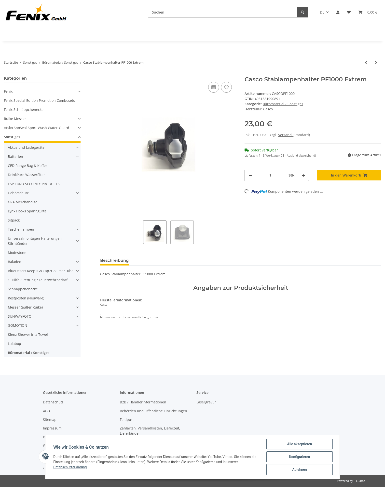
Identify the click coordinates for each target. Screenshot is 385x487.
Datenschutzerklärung (70, 467)
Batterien (15, 156)
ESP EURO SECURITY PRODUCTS (34, 183)
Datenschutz (53, 402)
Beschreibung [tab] (114, 260)
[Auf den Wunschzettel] (226, 87)
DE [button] (322, 12)
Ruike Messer (15, 118)
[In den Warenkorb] (349, 175)
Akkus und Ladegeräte (26, 147)
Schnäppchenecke (23, 289)
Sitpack (14, 220)
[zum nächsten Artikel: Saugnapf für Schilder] (376, 62)
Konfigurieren (299, 457)
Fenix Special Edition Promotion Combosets (39, 100)
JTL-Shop (359, 481)
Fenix (8, 91)
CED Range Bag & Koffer (27, 165)
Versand (285, 135)
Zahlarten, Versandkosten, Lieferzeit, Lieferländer (150, 431)
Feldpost (127, 419)
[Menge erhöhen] (303, 175)
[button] (337, 12)
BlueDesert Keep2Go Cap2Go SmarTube (40, 270)
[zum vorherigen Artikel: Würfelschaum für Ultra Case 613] (366, 62)
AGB (46, 411)
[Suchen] (222, 12)
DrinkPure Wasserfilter (26, 174)
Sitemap (49, 419)
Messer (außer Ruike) (25, 307)
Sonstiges (12, 136)
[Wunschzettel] (349, 12)
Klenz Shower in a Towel (28, 334)
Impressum (52, 428)
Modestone (17, 252)
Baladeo (14, 261)
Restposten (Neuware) (26, 298)
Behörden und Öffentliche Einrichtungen (153, 411)
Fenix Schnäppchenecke (23, 109)
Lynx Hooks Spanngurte (27, 211)
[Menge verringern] (250, 175)
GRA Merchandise (22, 202)
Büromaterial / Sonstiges (283, 104)
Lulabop (14, 343)
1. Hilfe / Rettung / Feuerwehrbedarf (38, 280)
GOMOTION (17, 325)
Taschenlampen (21, 229)
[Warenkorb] (368, 12)
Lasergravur (206, 402)
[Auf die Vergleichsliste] (213, 87)
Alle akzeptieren (299, 444)
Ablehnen (299, 470)
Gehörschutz (18, 193)
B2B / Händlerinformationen (143, 402)
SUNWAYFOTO (19, 316)
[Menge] (270, 175)
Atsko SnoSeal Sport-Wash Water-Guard (36, 127)
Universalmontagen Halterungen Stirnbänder (35, 241)
